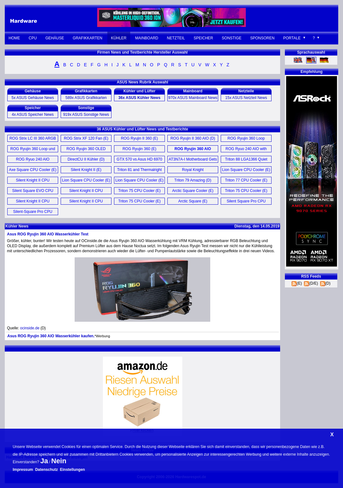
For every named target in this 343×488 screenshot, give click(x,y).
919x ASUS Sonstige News (86, 114)
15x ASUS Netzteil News (246, 98)
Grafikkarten (87, 38)
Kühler (119, 38)
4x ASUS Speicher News (33, 114)
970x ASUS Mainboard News (193, 98)
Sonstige (231, 38)
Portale (292, 38)
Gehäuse (54, 38)
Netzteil (176, 38)
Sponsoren (262, 38)
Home (14, 38)
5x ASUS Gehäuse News (32, 98)
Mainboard (146, 38)
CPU (33, 38)
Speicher (203, 38)
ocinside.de (29, 328)
